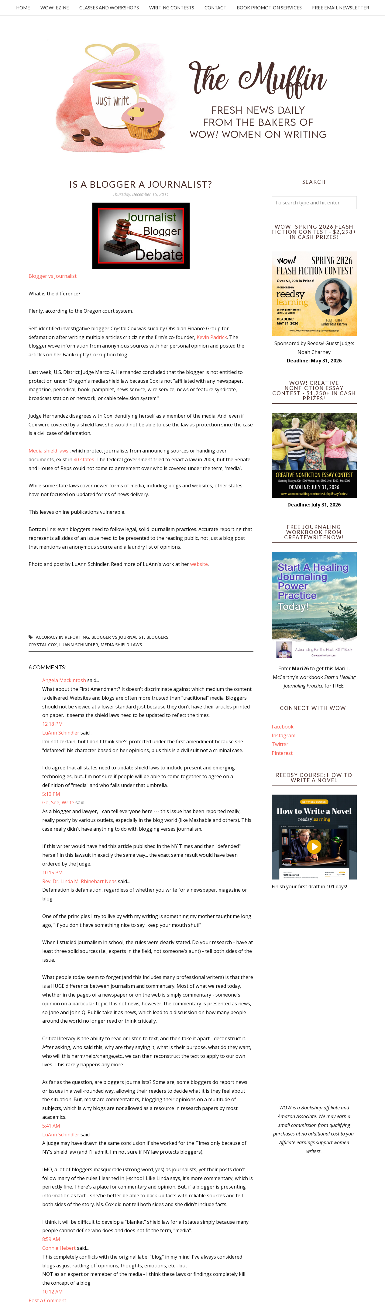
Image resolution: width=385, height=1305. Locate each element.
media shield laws (121, 644)
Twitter (280, 744)
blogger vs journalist (117, 637)
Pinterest (282, 753)
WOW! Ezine (54, 7)
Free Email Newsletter (340, 7)
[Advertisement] (314, 997)
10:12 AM (52, 1291)
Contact (215, 7)
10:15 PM (52, 872)
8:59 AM (51, 1239)
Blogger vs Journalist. (53, 276)
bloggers (157, 637)
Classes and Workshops (109, 7)
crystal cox (43, 644)
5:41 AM (51, 1125)
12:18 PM (52, 724)
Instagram (283, 735)
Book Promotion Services (269, 7)
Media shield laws (48, 450)
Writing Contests (171, 7)
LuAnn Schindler (78, 644)
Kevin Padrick (211, 337)
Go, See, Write (58, 802)
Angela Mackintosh (64, 680)
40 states (84, 459)
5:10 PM (51, 794)
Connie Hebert (59, 1248)
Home (23, 7)
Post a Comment (47, 1300)
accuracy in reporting (62, 637)
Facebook (283, 726)
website (199, 564)
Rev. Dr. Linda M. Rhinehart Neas (79, 881)
